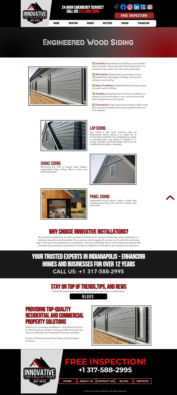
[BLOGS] (88, 296)
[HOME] (67, 381)
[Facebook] (123, 7)
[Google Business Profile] (143, 7)
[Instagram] (130, 7)
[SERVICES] (143, 381)
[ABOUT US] (86, 381)
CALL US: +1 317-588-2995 (88, 271)
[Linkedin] (137, 7)
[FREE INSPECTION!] (134, 15)
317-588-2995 (89, 11)
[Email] (150, 7)
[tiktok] (117, 7)
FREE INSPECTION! (105, 362)
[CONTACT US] (105, 381)
